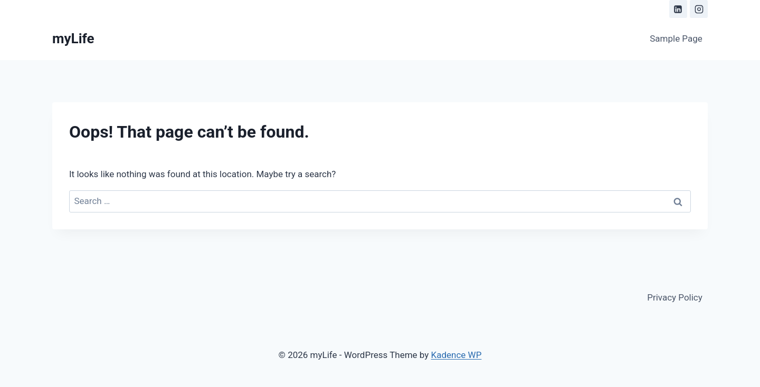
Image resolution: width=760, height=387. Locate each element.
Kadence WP (456, 355)
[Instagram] (699, 9)
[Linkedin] (678, 9)
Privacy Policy (674, 297)
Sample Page (676, 38)
